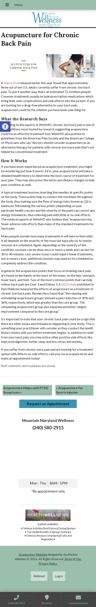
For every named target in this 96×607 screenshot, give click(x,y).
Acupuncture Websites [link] (33, 554)
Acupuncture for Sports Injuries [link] (69, 390)
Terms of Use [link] (72, 559)
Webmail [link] (39, 576)
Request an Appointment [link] (48, 403)
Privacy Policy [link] (47, 563)
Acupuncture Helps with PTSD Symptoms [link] (25, 390)
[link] (5, 126)
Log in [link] (59, 576)
